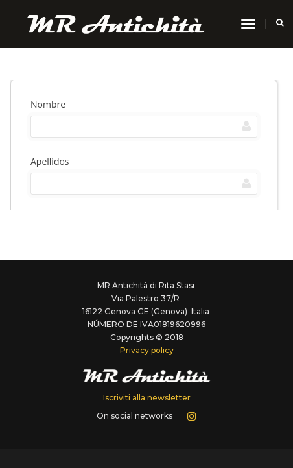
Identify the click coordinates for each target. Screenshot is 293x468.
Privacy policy (147, 350)
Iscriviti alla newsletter (147, 397)
